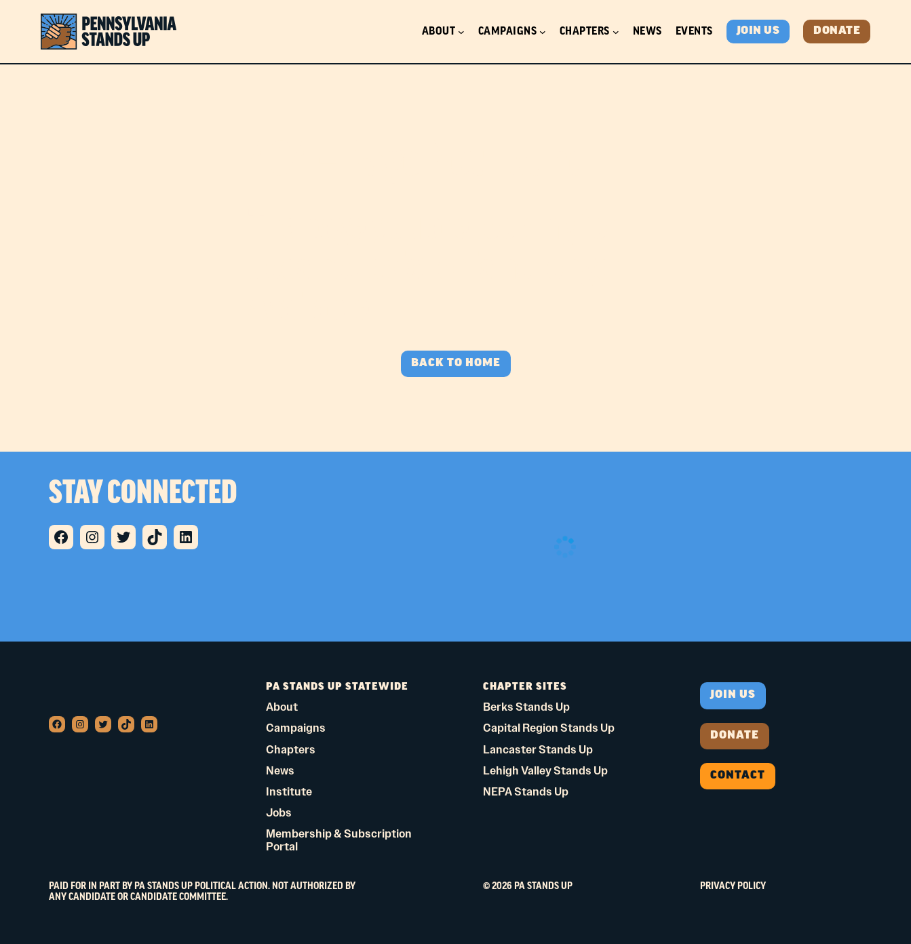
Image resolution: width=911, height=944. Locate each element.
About (439, 31)
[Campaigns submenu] (542, 31)
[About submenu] (461, 31)
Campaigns (507, 31)
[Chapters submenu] (616, 31)
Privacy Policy (733, 886)
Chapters (585, 31)
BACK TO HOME (456, 363)
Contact (737, 775)
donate (734, 735)
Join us (733, 695)
